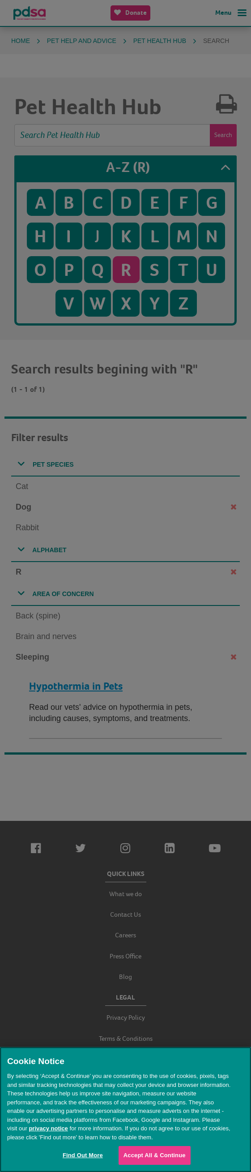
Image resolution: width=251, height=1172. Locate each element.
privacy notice (48, 1128)
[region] (125, 1109)
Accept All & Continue (154, 1155)
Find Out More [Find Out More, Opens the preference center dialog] (83, 1155)
